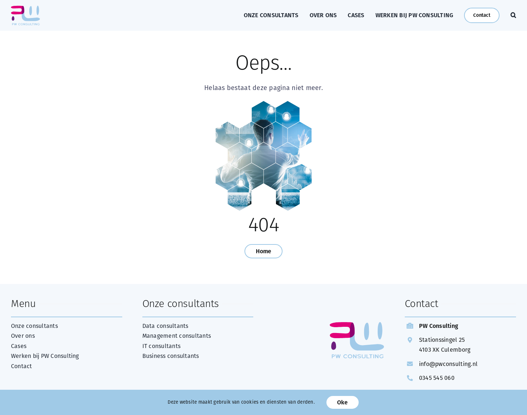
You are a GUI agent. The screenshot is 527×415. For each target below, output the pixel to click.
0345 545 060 (437, 377)
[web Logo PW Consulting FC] (25, 9)
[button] (513, 15)
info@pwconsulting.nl (448, 363)
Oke (342, 402)
